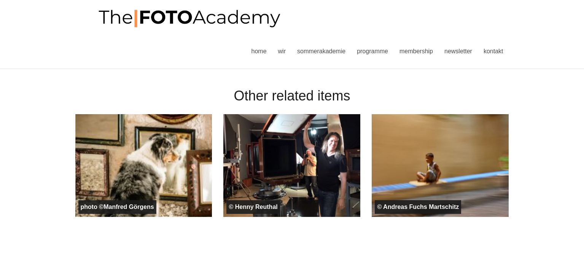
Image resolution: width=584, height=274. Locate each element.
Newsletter (458, 51)
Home (259, 51)
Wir (282, 51)
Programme (372, 51)
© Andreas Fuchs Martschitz (418, 207)
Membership (416, 51)
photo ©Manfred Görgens (117, 207)
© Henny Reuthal (253, 207)
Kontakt (493, 51)
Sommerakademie (321, 51)
